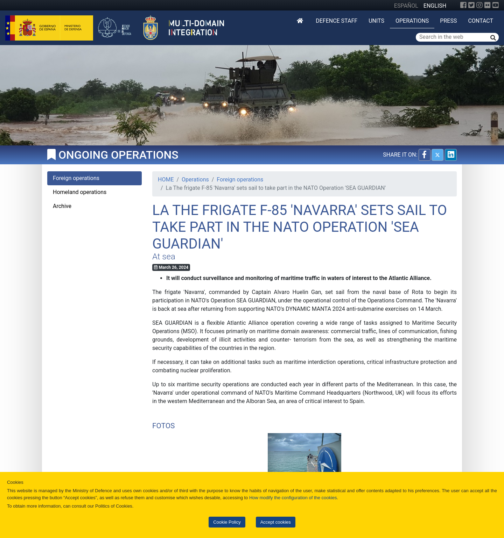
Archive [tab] (62, 206)
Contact (480, 20)
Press (448, 20)
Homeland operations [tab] (79, 192)
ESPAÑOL (406, 5)
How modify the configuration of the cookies (293, 497)
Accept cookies (275, 522)
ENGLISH (435, 5)
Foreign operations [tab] (76, 178)
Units (376, 20)
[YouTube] (495, 5)
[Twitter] (471, 5)
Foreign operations (240, 179)
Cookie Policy (226, 522)
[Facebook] (463, 5)
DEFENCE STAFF (336, 20)
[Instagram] (479, 5)
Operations (412, 20)
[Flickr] (487, 5)
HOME (166, 179)
